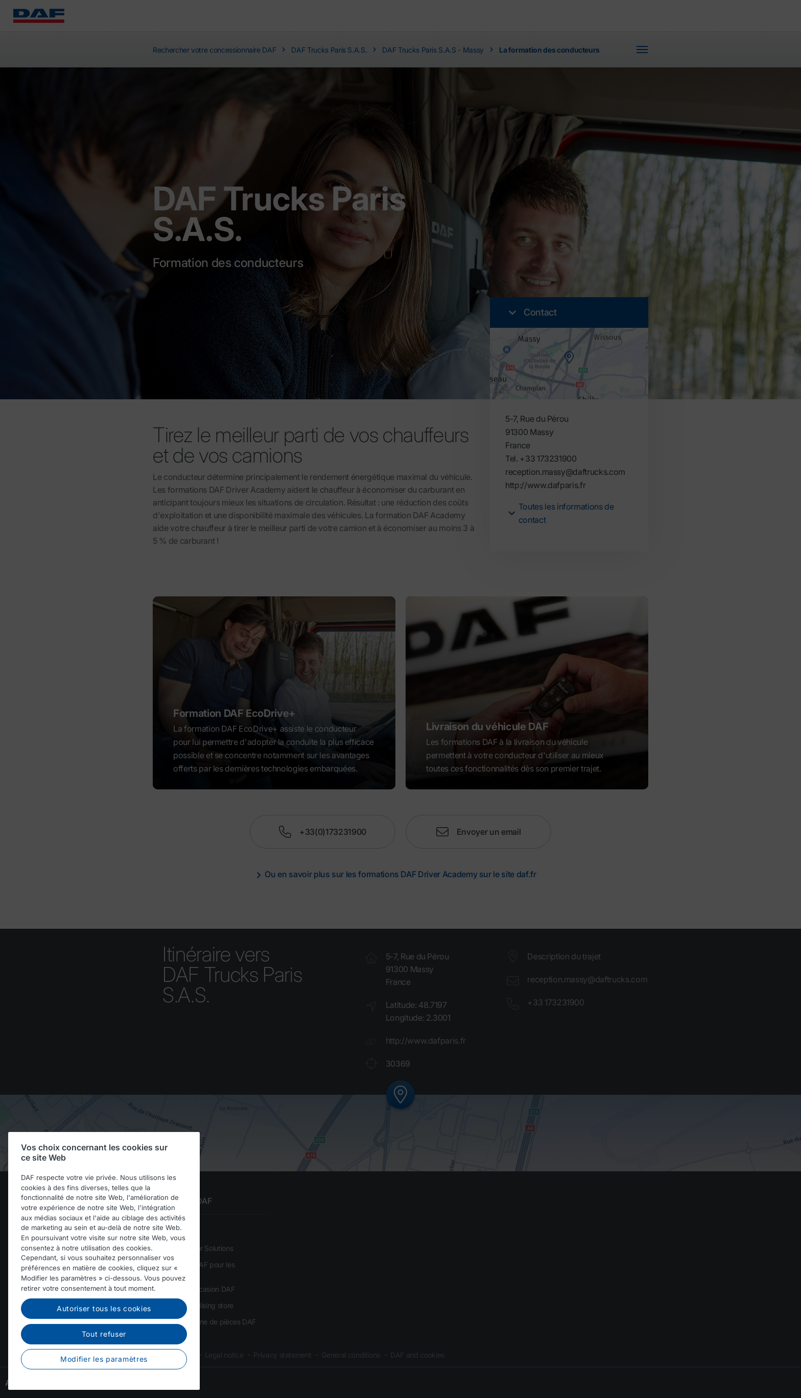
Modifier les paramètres (104, 1361)
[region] (104, 1262)
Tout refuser (104, 1335)
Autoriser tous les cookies (104, 1310)
